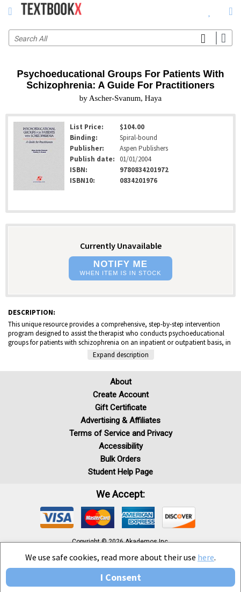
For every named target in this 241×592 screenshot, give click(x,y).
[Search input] (120, 37)
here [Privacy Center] (206, 557)
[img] (57, 517)
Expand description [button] (121, 354)
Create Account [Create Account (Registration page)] (121, 394)
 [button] (10, 11)
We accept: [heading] (120, 494)
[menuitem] (209, 10)
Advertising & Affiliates (120, 420)
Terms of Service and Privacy (120, 433)
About (121, 382)
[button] (120, 268)
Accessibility (121, 446)
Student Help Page (120, 472)
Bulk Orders (120, 459)
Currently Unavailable (121, 245)
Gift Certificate (121, 407)
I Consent (120, 577)
